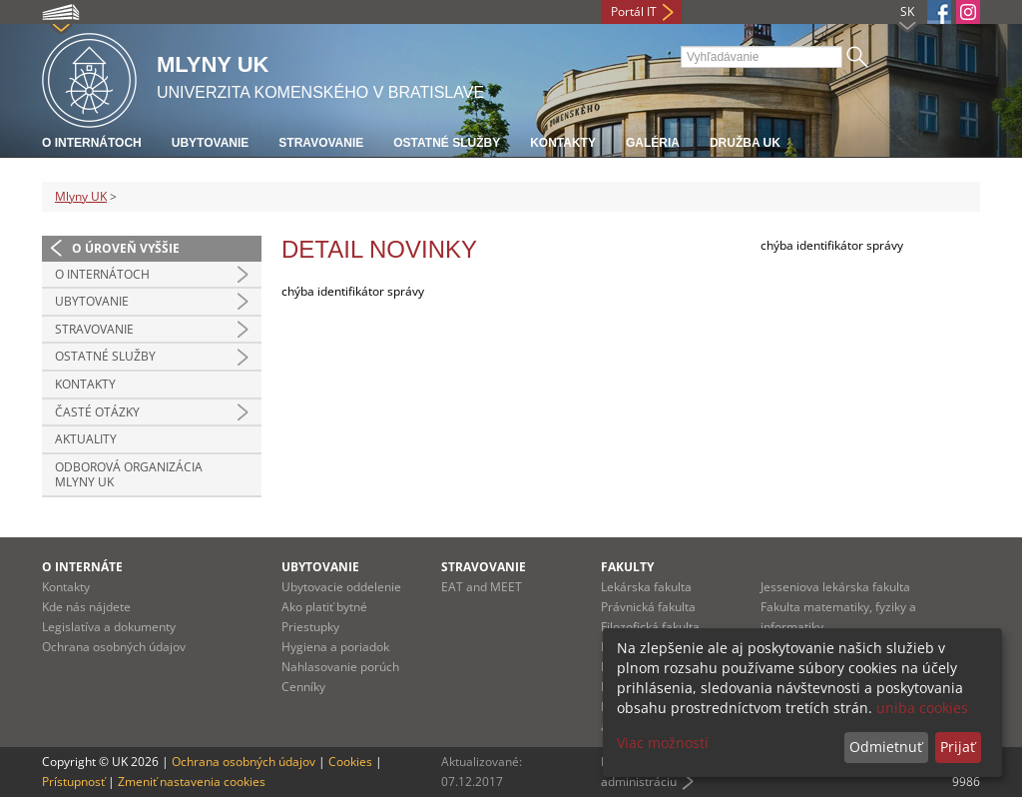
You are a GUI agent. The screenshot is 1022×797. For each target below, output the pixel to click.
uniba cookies (922, 707)
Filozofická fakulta (650, 626)
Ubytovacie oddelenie (341, 586)
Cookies (350, 761)
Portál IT (634, 11)
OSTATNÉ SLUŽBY (105, 356)
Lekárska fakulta (646, 586)
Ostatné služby (446, 143)
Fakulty (627, 566)
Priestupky (310, 626)
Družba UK (745, 143)
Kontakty (563, 143)
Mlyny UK (81, 196)
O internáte (82, 566)
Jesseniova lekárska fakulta (835, 586)
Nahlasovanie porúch (340, 666)
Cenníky (303, 686)
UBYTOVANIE (92, 301)
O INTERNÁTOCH (102, 274)
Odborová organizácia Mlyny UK (129, 474)
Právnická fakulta (648, 606)
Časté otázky (97, 411)
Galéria (653, 143)
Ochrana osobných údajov (114, 646)
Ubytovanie (211, 143)
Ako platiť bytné (324, 606)
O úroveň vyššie (126, 248)
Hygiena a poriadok (335, 646)
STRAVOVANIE (94, 329)
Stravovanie (320, 143)
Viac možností (663, 742)
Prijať (957, 746)
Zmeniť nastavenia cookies (191, 781)
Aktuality (86, 438)
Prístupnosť (73, 781)
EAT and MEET (481, 586)
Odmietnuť (885, 746)
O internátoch (92, 143)
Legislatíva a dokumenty (109, 626)
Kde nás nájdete (86, 606)
